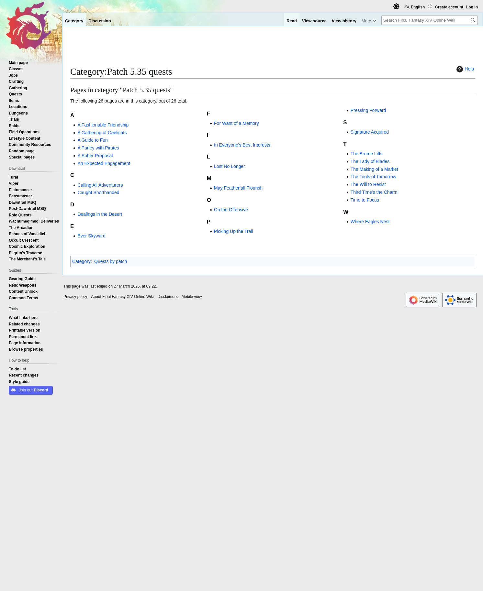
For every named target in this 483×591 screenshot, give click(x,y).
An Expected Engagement (103, 163)
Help (464, 69)
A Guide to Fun (92, 140)
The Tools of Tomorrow (373, 176)
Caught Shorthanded (98, 192)
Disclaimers (168, 296)
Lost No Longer (229, 166)
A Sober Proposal (95, 155)
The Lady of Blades (370, 161)
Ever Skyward (91, 235)
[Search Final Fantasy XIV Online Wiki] (429, 20)
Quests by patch (110, 261)
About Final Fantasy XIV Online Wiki (122, 296)
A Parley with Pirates (98, 147)
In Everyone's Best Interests (242, 145)
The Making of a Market (374, 169)
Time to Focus (365, 199)
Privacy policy (75, 296)
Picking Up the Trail (233, 231)
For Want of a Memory (236, 123)
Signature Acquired (370, 132)
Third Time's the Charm (374, 192)
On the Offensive (231, 209)
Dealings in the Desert (99, 214)
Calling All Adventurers (100, 185)
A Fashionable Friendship (103, 124)
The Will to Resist (368, 184)
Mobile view (192, 296)
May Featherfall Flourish (238, 188)
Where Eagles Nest (370, 221)
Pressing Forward (368, 110)
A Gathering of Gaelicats (102, 132)
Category (81, 261)
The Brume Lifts (367, 153)
